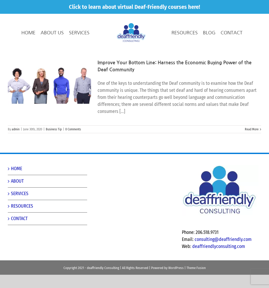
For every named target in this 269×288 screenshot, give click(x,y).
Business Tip (54, 142)
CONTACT (19, 232)
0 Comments (73, 142)
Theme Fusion (196, 281)
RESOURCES (22, 219)
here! (194, 6)
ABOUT (17, 194)
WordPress (176, 281)
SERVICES (19, 207)
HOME (16, 182)
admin (16, 142)
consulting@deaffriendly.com (223, 252)
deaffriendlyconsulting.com (218, 260)
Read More (252, 142)
